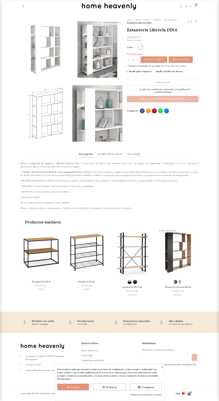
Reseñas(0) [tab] (133, 153)
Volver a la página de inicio (192, 21)
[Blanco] (140, 47)
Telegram (166, 110)
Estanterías (41, 285)
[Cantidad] (133, 59)
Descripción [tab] (86, 153)
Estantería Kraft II (41, 281)
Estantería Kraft (86, 281)
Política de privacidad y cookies (146, 394)
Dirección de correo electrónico (148, 110)
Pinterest (154, 110)
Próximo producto (196, 21)
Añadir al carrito (154, 59)
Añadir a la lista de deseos (169, 71)
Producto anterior (188, 21)
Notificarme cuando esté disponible (163, 99)
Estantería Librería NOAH (178, 287)
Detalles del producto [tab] (110, 153)
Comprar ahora (181, 59)
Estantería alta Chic (132, 287)
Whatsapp (160, 110)
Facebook (142, 110)
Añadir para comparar (140, 71)
